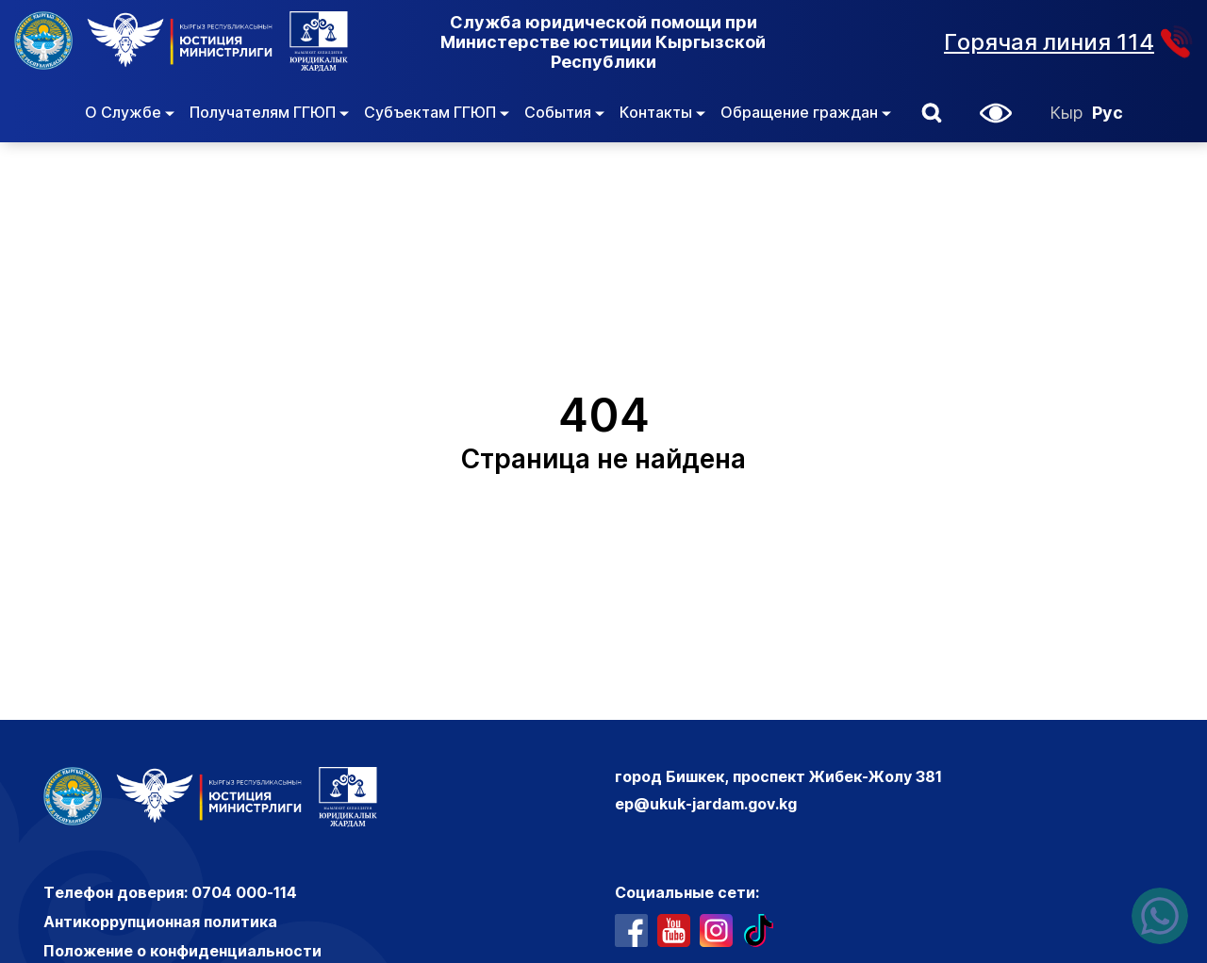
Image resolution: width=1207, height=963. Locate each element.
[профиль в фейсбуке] (631, 930)
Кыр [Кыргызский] (1066, 112)
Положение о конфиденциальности (182, 950)
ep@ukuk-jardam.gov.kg (706, 803)
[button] (931, 113)
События (564, 112)
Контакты (662, 112)
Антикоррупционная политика (160, 921)
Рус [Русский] (1107, 112)
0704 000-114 (244, 892)
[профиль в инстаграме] (716, 930)
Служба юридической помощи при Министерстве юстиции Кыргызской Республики (603, 42)
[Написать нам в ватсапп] (1160, 916)
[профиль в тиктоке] (758, 930)
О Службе (129, 112)
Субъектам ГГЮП (436, 112)
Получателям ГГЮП (269, 112)
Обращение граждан (805, 112)
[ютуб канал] (673, 930)
